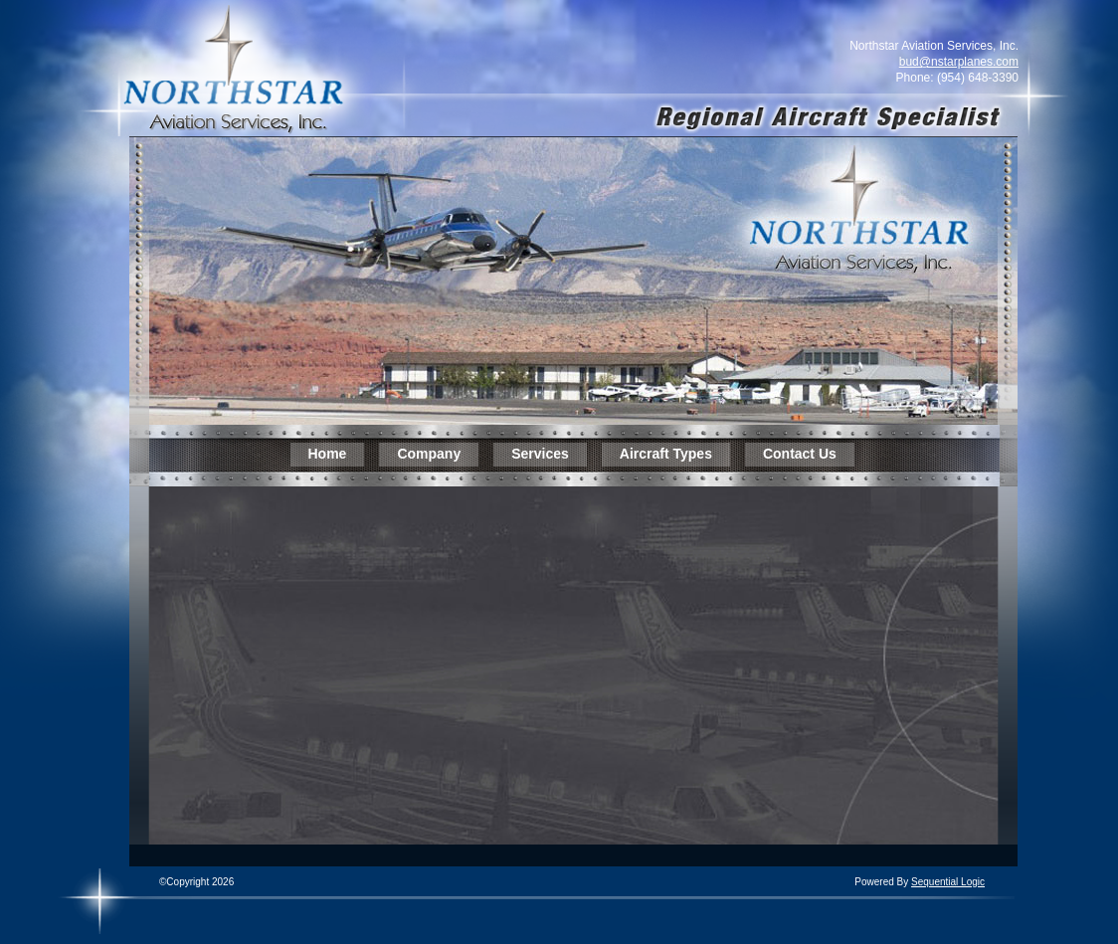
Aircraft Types (666, 454)
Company (429, 454)
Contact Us (800, 454)
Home (327, 454)
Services (540, 454)
